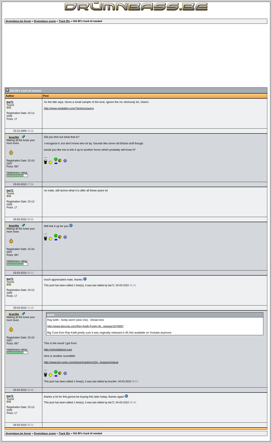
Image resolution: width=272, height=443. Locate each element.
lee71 (10, 102)
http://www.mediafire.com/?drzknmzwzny (69, 108)
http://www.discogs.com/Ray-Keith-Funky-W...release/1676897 (85, 326)
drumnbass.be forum (18, 21)
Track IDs (64, 21)
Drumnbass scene (45, 21)
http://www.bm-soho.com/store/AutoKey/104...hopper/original (81, 362)
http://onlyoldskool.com (58, 349)
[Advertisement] (136, 55)
